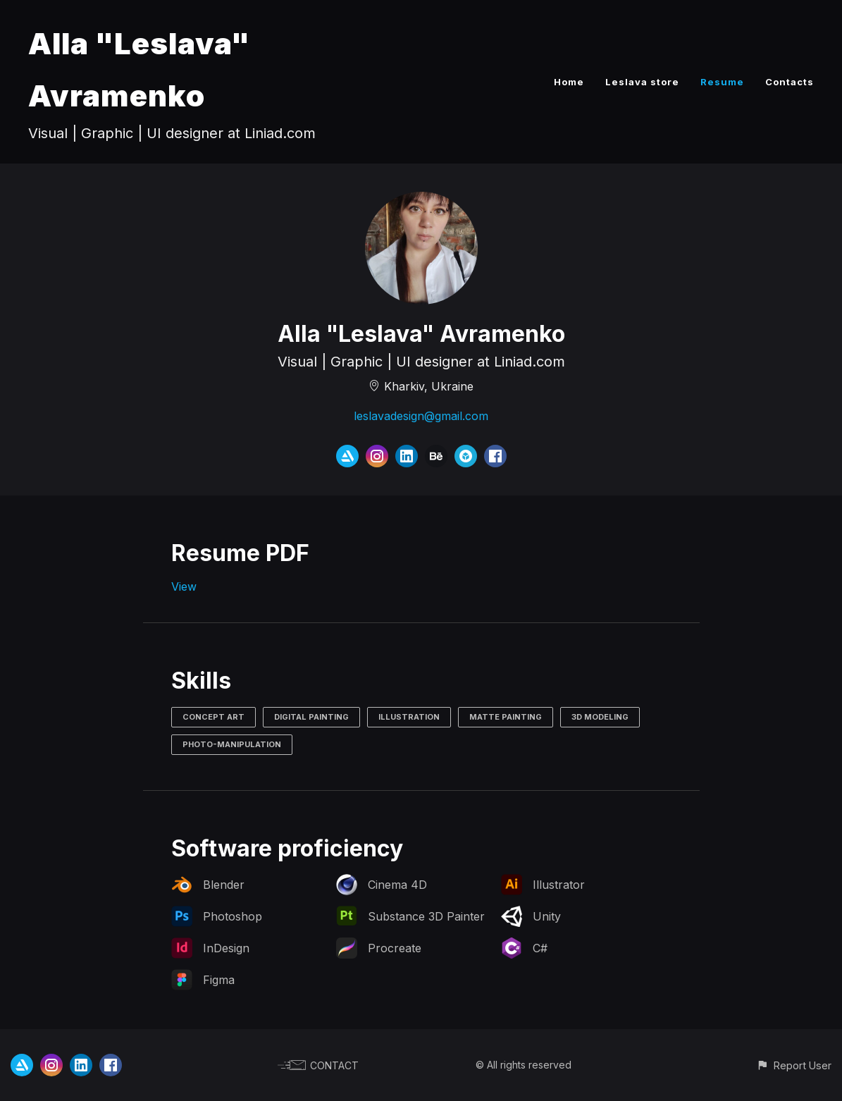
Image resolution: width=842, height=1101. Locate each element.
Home (569, 81)
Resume (722, 81)
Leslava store (642, 81)
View (184, 586)
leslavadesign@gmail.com (421, 416)
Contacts (789, 81)
